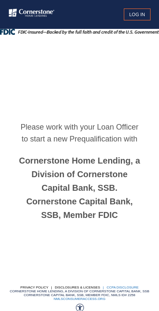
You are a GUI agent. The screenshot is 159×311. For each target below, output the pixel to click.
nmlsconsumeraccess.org (79, 299)
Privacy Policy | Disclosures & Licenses (60, 287)
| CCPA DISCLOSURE (120, 287)
